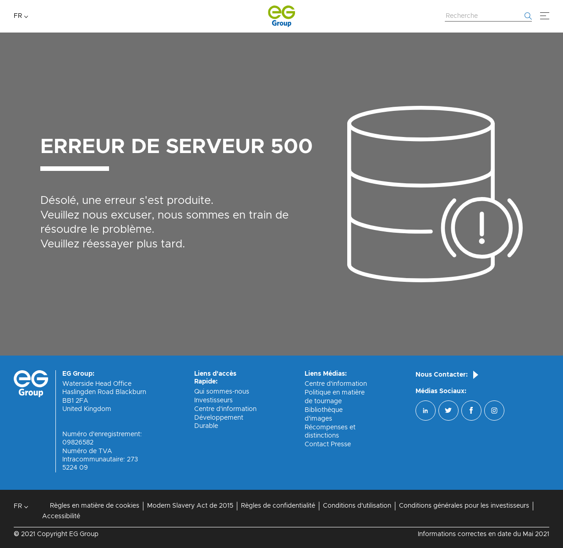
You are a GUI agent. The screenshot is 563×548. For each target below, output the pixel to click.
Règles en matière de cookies (94, 506)
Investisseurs (213, 400)
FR (18, 16)
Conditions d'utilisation (357, 506)
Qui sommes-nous (221, 392)
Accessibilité (61, 516)
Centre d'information (225, 409)
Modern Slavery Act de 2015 (190, 506)
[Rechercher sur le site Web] (488, 16)
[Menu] (544, 16)
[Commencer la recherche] (528, 16)
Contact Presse (328, 444)
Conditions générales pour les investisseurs (464, 506)
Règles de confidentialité (278, 506)
